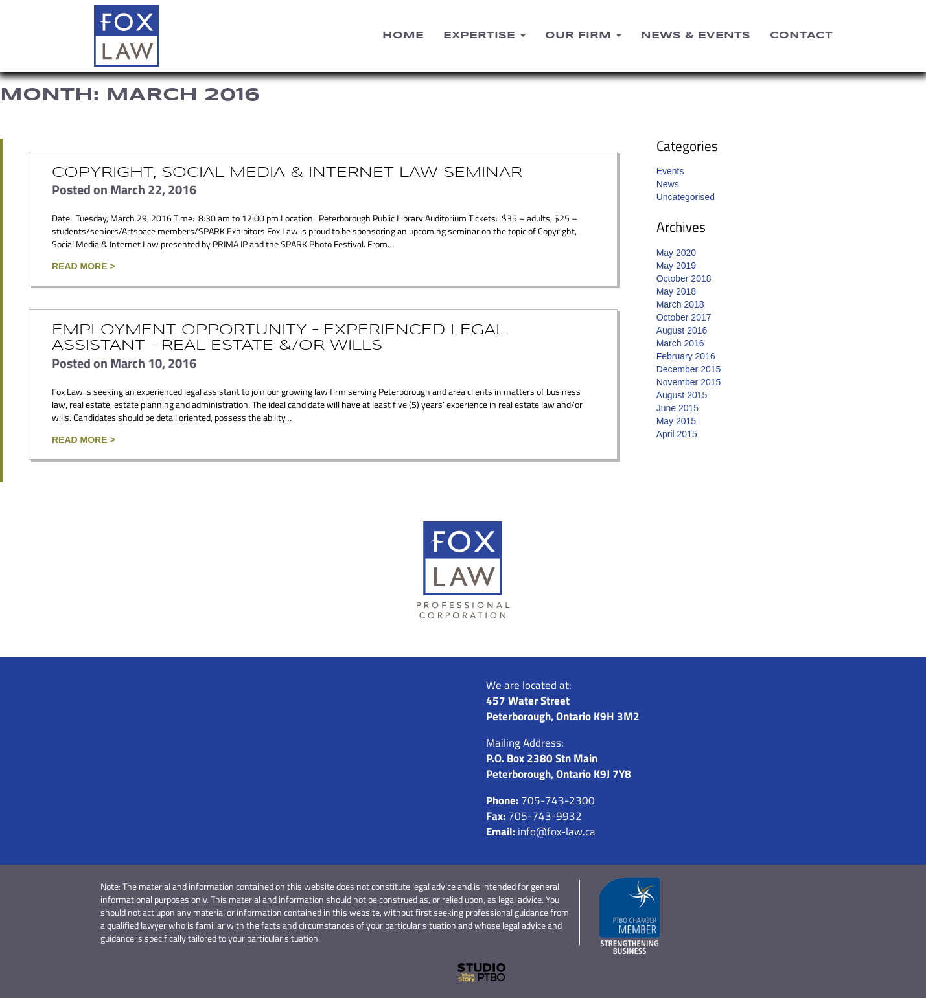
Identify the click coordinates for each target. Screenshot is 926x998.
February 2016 (685, 356)
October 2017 (684, 317)
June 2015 (677, 408)
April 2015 (676, 434)
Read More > (83, 266)
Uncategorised (685, 197)
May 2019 (676, 265)
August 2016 (682, 330)
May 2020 (676, 252)
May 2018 (676, 291)
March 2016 (680, 343)
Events (670, 171)
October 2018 (684, 278)
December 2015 (688, 369)
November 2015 (688, 382)
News (667, 184)
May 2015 (676, 421)
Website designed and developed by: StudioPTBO (463, 972)
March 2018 (680, 304)
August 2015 (682, 395)
